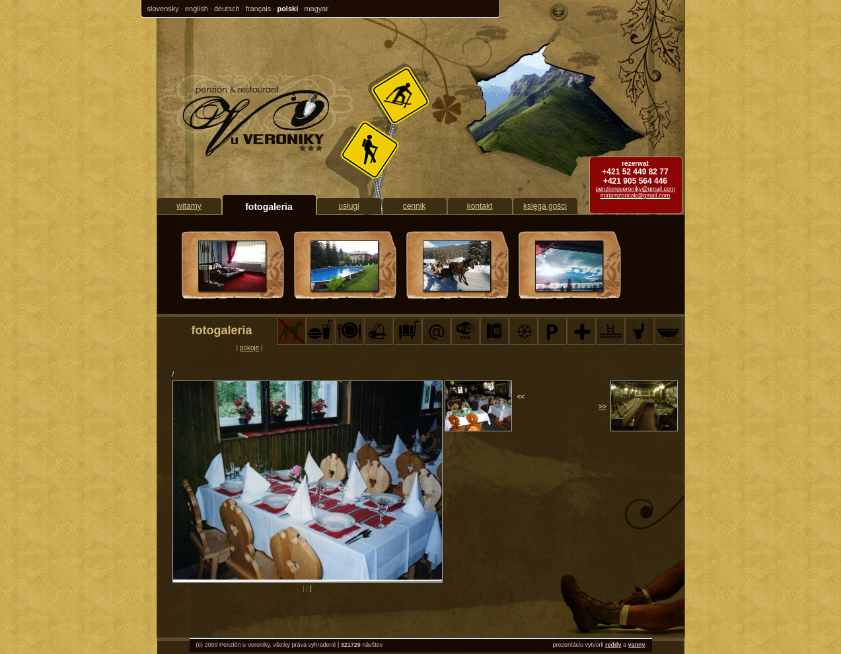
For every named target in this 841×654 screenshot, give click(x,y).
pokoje (249, 347)
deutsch (227, 9)
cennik (414, 206)
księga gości (545, 206)
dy (618, 644)
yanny (636, 644)
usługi (348, 206)
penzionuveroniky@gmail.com (635, 189)
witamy (188, 206)
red (609, 644)
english (196, 9)
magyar (316, 9)
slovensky (163, 9)
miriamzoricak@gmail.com (636, 195)
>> (602, 406)
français (259, 9)
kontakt (480, 206)
